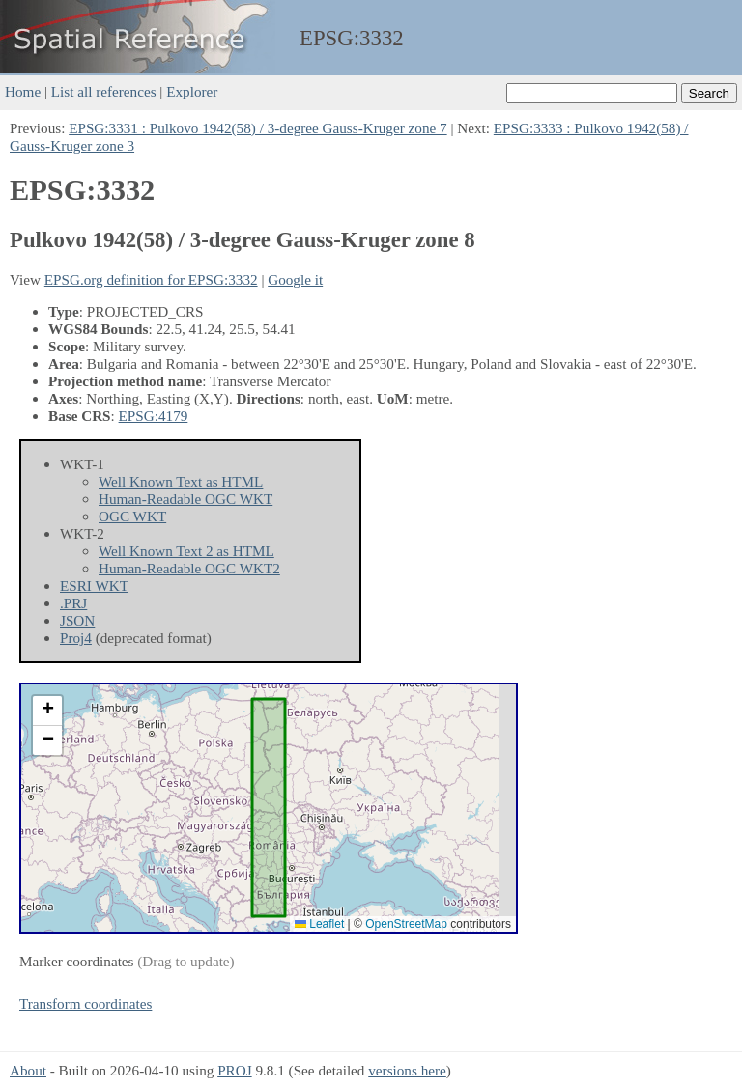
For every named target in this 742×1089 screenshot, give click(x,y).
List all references (104, 91)
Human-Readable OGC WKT (185, 498)
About (28, 1070)
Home (23, 91)
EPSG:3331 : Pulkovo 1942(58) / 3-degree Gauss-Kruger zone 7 (257, 128)
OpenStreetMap (406, 924)
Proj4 (76, 637)
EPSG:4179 (153, 415)
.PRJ (73, 603)
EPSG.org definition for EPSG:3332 (151, 279)
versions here (407, 1070)
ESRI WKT (94, 585)
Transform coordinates (85, 1003)
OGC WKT (132, 516)
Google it (295, 279)
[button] (47, 711)
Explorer (191, 91)
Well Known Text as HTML (181, 481)
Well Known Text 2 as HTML (186, 551)
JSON (77, 620)
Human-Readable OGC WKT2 (189, 568)
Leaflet (319, 924)
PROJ (234, 1070)
